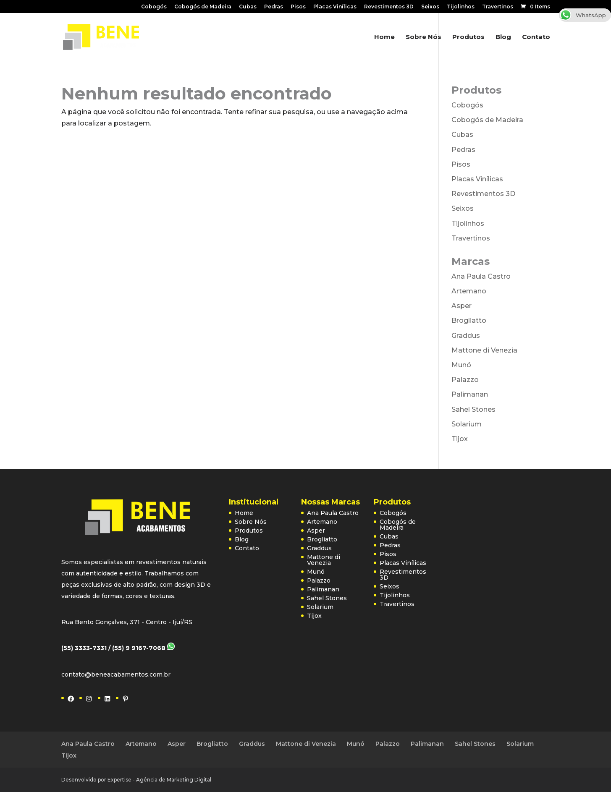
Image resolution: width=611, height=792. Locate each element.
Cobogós (154, 7)
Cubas (248, 7)
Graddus (465, 336)
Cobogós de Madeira (202, 7)
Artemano (468, 291)
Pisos (298, 7)
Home (384, 37)
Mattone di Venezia (484, 350)
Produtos (468, 37)
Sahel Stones (473, 409)
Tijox (459, 439)
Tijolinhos (461, 7)
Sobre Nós (423, 37)
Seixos (430, 7)
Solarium (466, 424)
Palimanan (469, 394)
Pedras (273, 7)
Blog (503, 37)
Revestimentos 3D (389, 7)
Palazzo (465, 380)
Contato (536, 37)
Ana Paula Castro (481, 276)
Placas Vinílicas (335, 7)
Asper (461, 306)
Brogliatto (468, 320)
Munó (461, 365)
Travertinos (497, 7)
